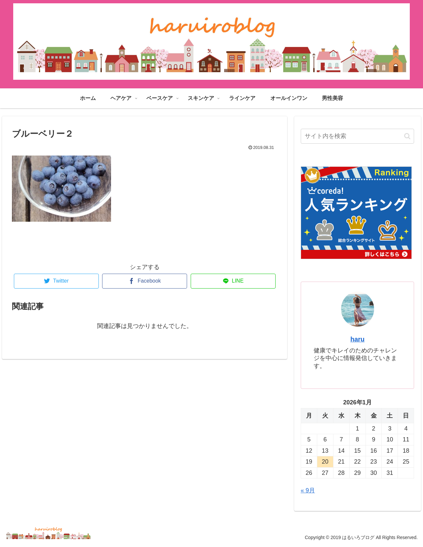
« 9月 (308, 490)
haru (357, 339)
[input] (357, 136)
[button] (407, 136)
